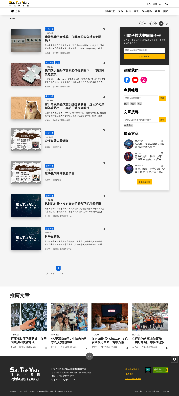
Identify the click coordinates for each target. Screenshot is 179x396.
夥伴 (157, 11)
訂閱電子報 (144, 56)
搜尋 (162, 98)
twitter (144, 24)
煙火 (126, 104)
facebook (139, 24)
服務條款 (129, 374)
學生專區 (147, 11)
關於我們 (110, 11)
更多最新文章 (144, 182)
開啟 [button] (89, 356)
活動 (136, 11)
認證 (165, 11)
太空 (140, 104)
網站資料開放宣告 (133, 379)
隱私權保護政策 (132, 369)
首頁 (13, 18)
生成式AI (128, 125)
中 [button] (161, 24)
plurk (150, 24)
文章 (120, 11)
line (154, 24)
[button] (166, 3)
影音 (128, 11)
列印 (166, 23)
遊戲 (133, 104)
